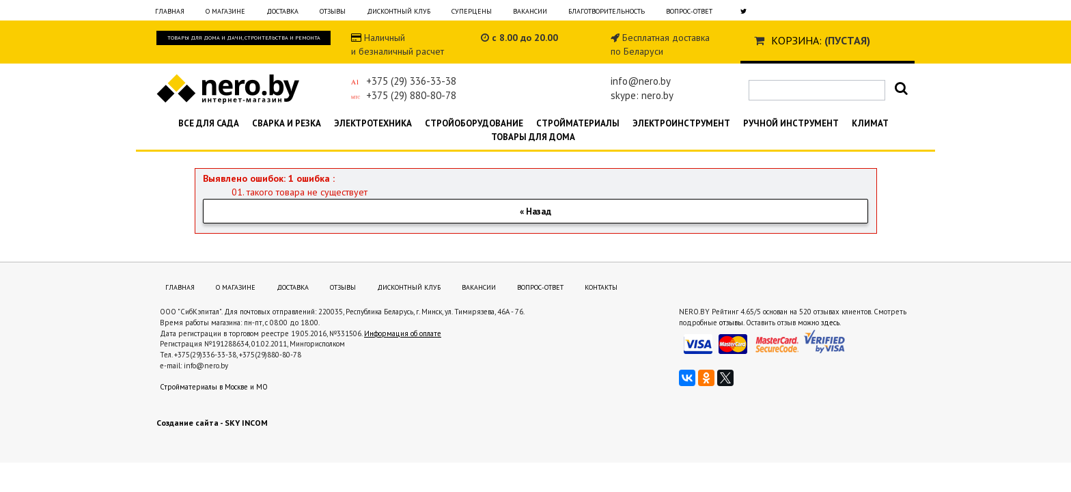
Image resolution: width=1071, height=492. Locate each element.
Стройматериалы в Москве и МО (214, 387)
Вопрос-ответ (689, 11)
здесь (830, 322)
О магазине (225, 11)
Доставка (282, 11)
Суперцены (471, 11)
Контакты (601, 287)
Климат (870, 123)
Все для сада (208, 123)
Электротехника (373, 123)
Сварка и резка (286, 123)
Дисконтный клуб (398, 11)
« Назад (535, 211)
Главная (169, 11)
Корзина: (796, 40)
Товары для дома (533, 137)
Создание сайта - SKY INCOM (212, 423)
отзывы (731, 322)
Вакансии (530, 11)
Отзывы (333, 11)
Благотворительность (606, 11)
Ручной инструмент (791, 123)
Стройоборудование (474, 123)
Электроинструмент (681, 123)
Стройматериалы (578, 123)
